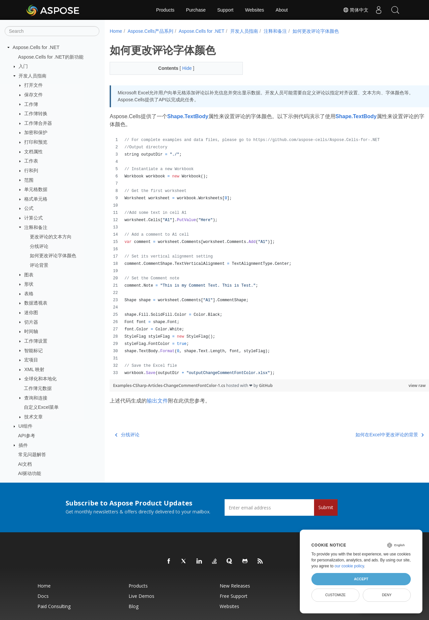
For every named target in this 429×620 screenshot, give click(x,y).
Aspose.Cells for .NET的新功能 (51, 57)
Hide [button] (183, 68)
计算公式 (33, 217)
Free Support (233, 596)
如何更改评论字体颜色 (53, 255)
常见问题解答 (32, 454)
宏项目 (31, 359)
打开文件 (33, 85)
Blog (133, 606)
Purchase (196, 10)
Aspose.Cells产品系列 (150, 31)
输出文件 (157, 401)
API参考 (26, 435)
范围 (28, 180)
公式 (28, 208)
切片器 (31, 322)
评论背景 (39, 265)
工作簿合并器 (38, 123)
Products (165, 10)
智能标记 (33, 350)
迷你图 (31, 312)
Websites (254, 10)
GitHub (266, 385)
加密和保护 (35, 132)
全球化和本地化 (40, 378)
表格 (28, 293)
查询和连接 (35, 398)
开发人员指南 (32, 75)
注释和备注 (35, 227)
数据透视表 (35, 303)
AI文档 (25, 464)
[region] (258, 256)
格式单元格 (35, 199)
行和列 (31, 170)
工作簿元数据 (38, 388)
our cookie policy (349, 566)
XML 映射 (34, 369)
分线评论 (39, 246)
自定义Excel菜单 (41, 407)
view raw (394, 385)
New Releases (235, 586)
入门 (23, 66)
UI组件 (25, 426)
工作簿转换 (35, 113)
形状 (28, 284)
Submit (325, 507)
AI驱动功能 (29, 473)
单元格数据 (35, 189)
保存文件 (33, 94)
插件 (23, 445)
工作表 (31, 161)
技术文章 (33, 416)
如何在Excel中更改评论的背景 (368, 434)
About (282, 10)
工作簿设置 (35, 341)
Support (225, 10)
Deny (387, 595)
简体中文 (356, 10)
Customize (335, 595)
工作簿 (31, 104)
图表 (28, 274)
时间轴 (31, 331)
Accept (361, 579)
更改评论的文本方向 (51, 236)
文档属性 (33, 151)
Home (116, 31)
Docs (43, 596)
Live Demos (141, 596)
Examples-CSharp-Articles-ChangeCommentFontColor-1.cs (169, 385)
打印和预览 (35, 142)
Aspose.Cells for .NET (36, 47)
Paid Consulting (54, 606)
